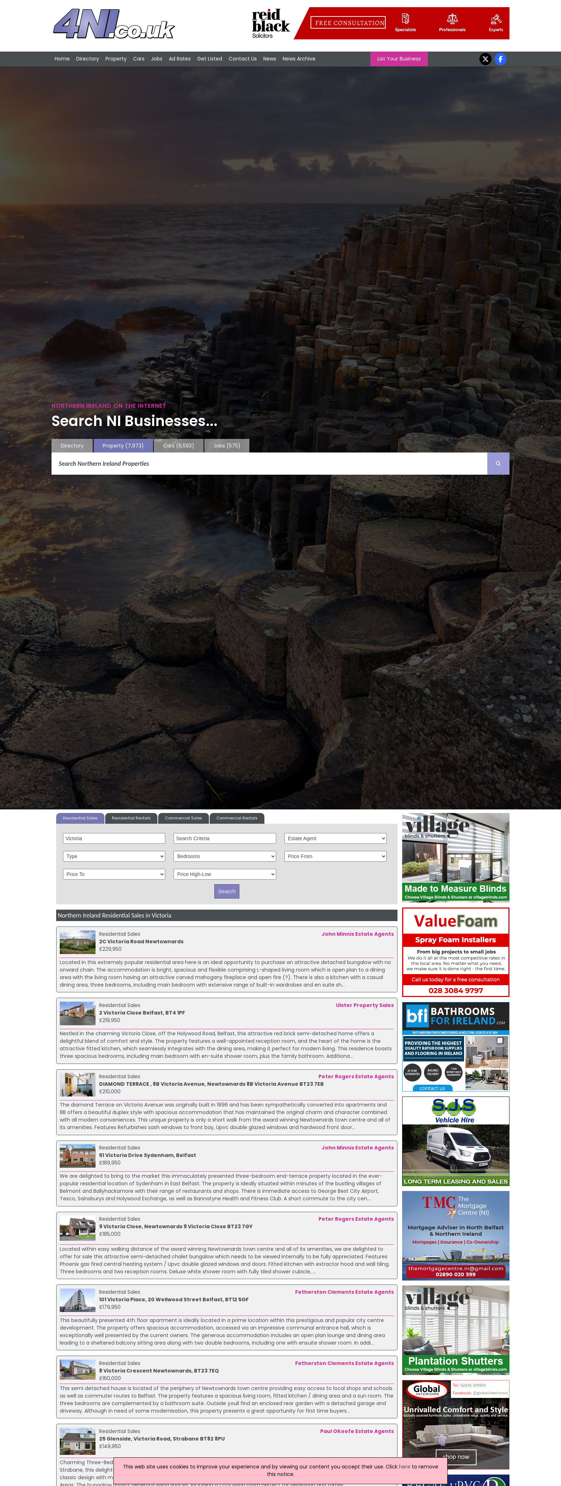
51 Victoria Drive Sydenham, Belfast (147, 1155)
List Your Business (399, 58)
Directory (87, 58)
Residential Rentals (131, 818)
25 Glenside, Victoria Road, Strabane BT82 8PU (162, 1438)
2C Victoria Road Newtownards (141, 941)
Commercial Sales (183, 818)
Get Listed (209, 58)
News (269, 58)
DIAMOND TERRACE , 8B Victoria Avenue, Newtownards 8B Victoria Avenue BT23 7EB (211, 1084)
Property (116, 58)
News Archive (299, 58)
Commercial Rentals (237, 818)
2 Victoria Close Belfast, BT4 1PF (142, 1012)
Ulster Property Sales (365, 1005)
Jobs (156, 58)
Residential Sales (80, 818)
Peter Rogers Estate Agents (356, 1076)
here (404, 1466)
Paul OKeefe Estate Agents (357, 1431)
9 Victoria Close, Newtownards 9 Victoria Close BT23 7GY (176, 1226)
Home (62, 58)
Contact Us (243, 58)
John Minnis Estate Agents (358, 934)
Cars (139, 58)
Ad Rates (180, 58)
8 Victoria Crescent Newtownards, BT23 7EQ (159, 1370)
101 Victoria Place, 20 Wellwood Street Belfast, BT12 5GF (174, 1299)
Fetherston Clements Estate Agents (344, 1292)
